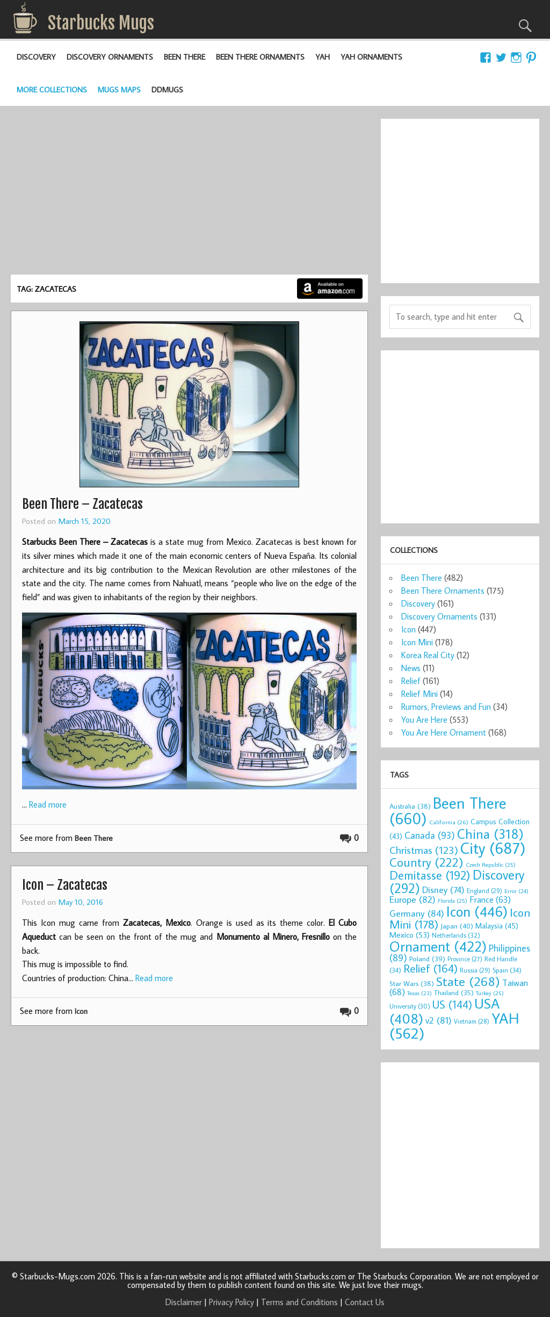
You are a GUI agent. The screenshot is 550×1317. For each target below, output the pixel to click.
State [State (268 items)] (468, 981)
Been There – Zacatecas (82, 504)
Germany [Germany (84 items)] (416, 913)
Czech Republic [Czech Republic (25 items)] (491, 864)
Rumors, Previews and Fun (446, 706)
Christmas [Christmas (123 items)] (423, 850)
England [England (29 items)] (484, 891)
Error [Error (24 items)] (516, 891)
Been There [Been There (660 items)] (447, 811)
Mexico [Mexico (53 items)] (409, 934)
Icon (81, 1011)
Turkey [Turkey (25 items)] (490, 993)
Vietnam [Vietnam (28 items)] (471, 1021)
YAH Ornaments (371, 57)
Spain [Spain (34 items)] (507, 970)
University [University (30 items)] (409, 1006)
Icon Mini (417, 642)
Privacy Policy (231, 1302)
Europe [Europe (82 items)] (412, 899)
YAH (322, 57)
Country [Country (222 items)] (426, 862)
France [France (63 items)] (490, 899)
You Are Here (424, 719)
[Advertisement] (189, 194)
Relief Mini (419, 693)
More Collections (52, 89)
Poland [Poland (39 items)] (427, 958)
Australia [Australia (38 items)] (410, 806)
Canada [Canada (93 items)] (429, 835)
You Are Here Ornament (443, 732)
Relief (411, 680)
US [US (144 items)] (452, 1004)
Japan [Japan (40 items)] (456, 926)
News (411, 668)
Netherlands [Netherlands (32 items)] (456, 935)
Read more (48, 804)
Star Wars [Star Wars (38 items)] (411, 983)
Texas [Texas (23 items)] (419, 993)
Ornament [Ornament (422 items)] (438, 946)
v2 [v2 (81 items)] (438, 1020)
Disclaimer (183, 1302)
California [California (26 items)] (448, 822)
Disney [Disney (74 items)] (443, 889)
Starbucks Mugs (101, 23)
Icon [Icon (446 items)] (477, 911)
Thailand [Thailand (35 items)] (454, 992)
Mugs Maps (119, 89)
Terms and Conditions (299, 1302)
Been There (184, 57)
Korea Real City (427, 655)
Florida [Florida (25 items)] (452, 900)
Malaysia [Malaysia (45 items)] (496, 925)
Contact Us (365, 1302)
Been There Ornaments (260, 57)
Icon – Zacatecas (64, 885)
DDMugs (167, 89)
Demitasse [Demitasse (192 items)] (430, 875)
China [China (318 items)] (490, 834)
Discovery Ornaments (110, 57)
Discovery (36, 57)
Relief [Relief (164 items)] (430, 968)
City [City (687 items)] (493, 848)
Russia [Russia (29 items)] (475, 970)
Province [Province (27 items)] (464, 959)
